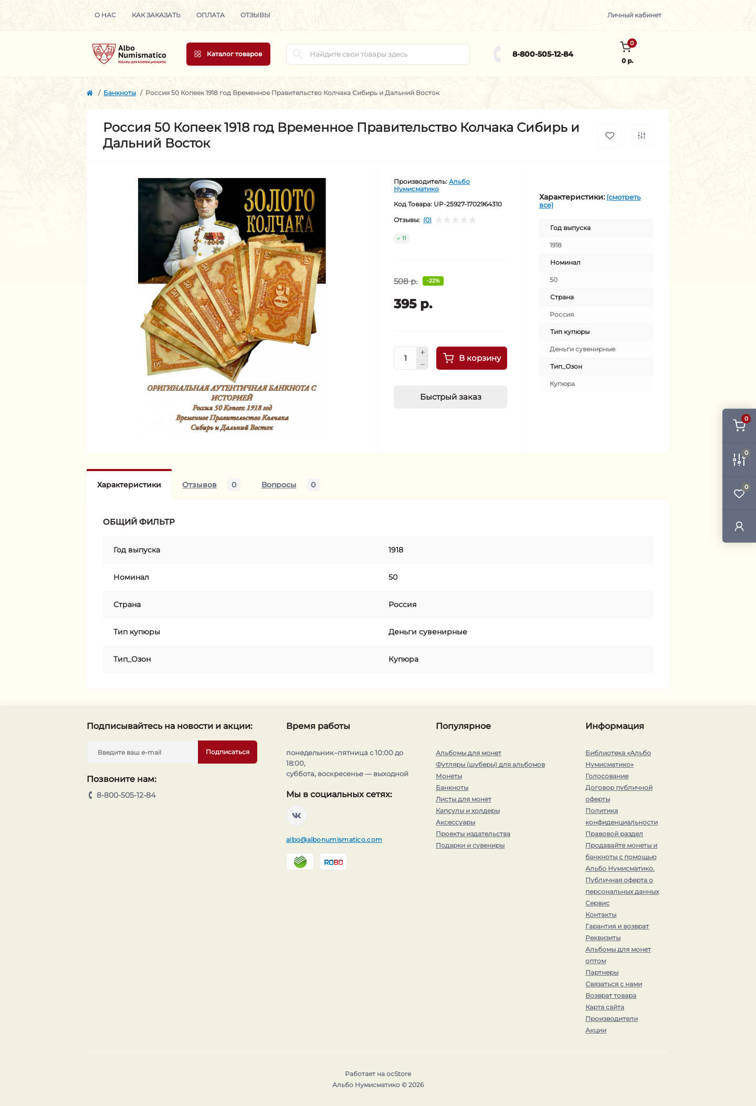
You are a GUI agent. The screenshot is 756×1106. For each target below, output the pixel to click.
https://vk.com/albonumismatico (296, 815)
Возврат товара (610, 995)
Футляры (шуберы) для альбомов (490, 764)
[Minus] (422, 364)
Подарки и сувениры (470, 845)
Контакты (600, 915)
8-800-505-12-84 (542, 54)
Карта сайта (604, 1007)
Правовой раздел (614, 834)
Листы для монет (463, 799)
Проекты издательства (473, 834)
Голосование (606, 776)
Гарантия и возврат (617, 926)
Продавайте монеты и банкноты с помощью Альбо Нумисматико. (621, 856)
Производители (611, 1018)
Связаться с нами (613, 984)
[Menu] (228, 54)
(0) (427, 220)
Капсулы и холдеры (468, 811)
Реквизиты (603, 938)
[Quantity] (405, 358)
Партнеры (601, 972)
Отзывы (255, 15)
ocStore (398, 1074)
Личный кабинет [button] (634, 15)
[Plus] (422, 352)
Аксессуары (455, 822)
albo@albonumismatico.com (334, 839)
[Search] (297, 54)
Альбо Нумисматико (432, 185)
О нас (105, 15)
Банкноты (119, 93)
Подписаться (227, 752)
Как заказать (156, 15)
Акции (595, 1030)
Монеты (449, 776)
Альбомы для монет (468, 753)
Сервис (597, 903)
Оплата (210, 15)
